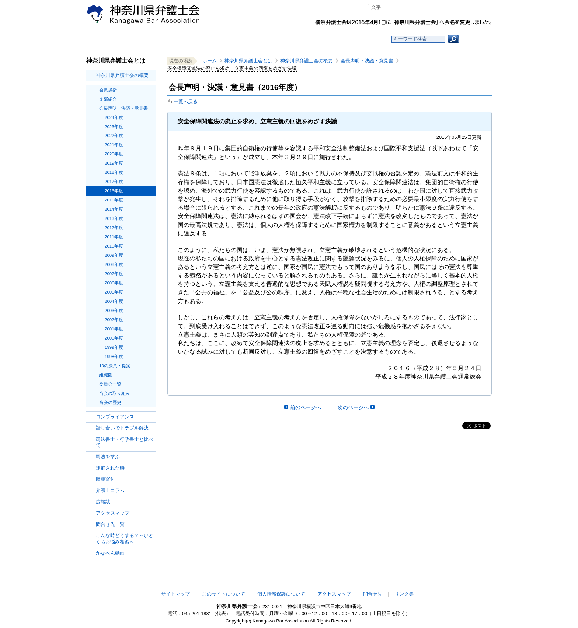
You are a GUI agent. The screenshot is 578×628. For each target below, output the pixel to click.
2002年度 (114, 319)
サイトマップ (175, 594)
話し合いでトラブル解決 (122, 428)
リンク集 (404, 594)
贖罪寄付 (105, 479)
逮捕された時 (110, 468)
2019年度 (114, 163)
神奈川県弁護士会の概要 (122, 75)
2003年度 (114, 310)
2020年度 (114, 154)
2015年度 (114, 200)
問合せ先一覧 (110, 524)
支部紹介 (108, 99)
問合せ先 (372, 594)
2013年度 (114, 218)
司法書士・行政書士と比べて (124, 442)
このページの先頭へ (468, 576)
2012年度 (114, 227)
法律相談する (306, 39)
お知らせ (199, 39)
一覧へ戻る (186, 101)
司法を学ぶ (108, 456)
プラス (412, 7)
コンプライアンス (115, 417)
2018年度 (114, 172)
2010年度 (114, 246)
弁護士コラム (110, 490)
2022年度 (114, 135)
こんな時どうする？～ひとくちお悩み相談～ (124, 538)
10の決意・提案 (114, 366)
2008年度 (114, 264)
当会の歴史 (110, 402)
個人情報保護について (281, 594)
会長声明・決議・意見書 (123, 108)
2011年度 (114, 237)
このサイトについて (223, 594)
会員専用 (471, 7)
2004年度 (114, 301)
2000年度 (114, 338)
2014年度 (114, 209)
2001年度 (114, 329)
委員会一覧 (110, 384)
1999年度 (114, 347)
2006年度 (114, 283)
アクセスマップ (112, 513)
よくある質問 (360, 39)
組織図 (105, 375)
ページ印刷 (430, 7)
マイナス (389, 7)
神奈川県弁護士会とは (248, 60)
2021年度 (114, 145)
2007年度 (114, 273)
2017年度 (114, 181)
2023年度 (114, 126)
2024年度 (114, 117)
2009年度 (114, 255)
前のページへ (305, 407)
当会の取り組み (114, 393)
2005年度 (114, 292)
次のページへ (353, 407)
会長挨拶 (108, 90)
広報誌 (103, 502)
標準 (400, 7)
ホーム (146, 39)
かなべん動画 (110, 553)
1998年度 (114, 356)
